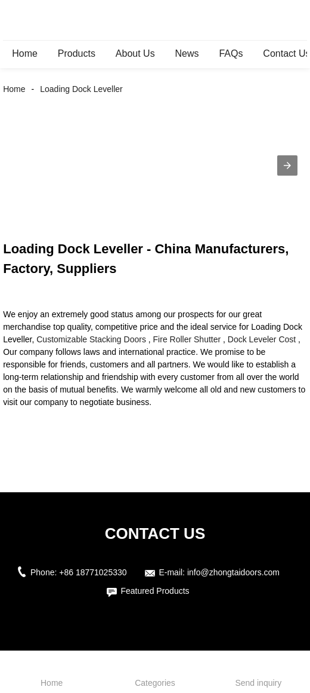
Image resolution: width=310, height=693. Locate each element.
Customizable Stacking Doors (91, 339)
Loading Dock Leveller (81, 89)
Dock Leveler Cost (262, 339)
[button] (287, 165)
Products (76, 53)
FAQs (231, 53)
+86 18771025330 (92, 572)
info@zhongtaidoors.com (233, 572)
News (187, 53)
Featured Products (154, 591)
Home (25, 53)
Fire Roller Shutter (187, 339)
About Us (135, 53)
